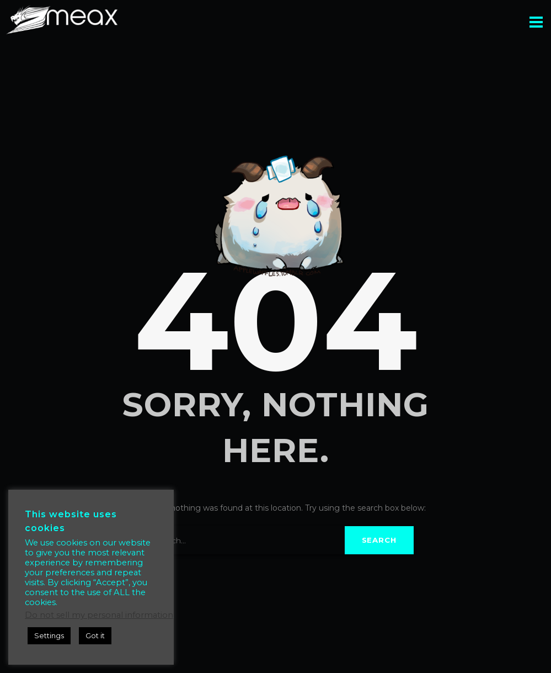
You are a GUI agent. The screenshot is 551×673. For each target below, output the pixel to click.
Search (379, 540)
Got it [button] (95, 635)
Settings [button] (49, 635)
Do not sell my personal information (99, 615)
